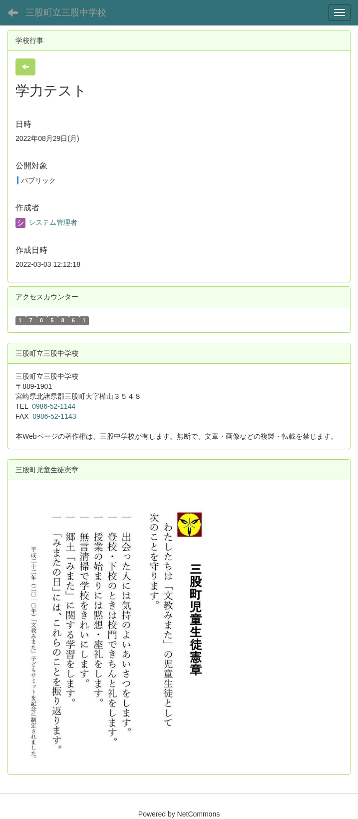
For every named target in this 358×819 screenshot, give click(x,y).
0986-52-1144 (53, 406)
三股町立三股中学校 (65, 12)
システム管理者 (46, 222)
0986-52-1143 (54, 416)
